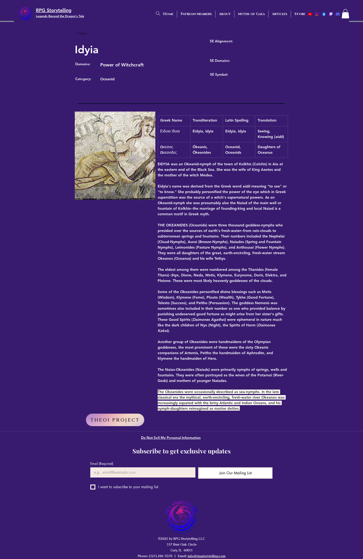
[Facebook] (324, 14)
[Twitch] (331, 14)
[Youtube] (310, 14)
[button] (345, 14)
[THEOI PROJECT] (115, 420)
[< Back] (90, 33)
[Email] (141, 472)
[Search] (158, 13)
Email (101, 463)
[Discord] (337, 14)
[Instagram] (317, 14)
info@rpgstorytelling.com (206, 556)
